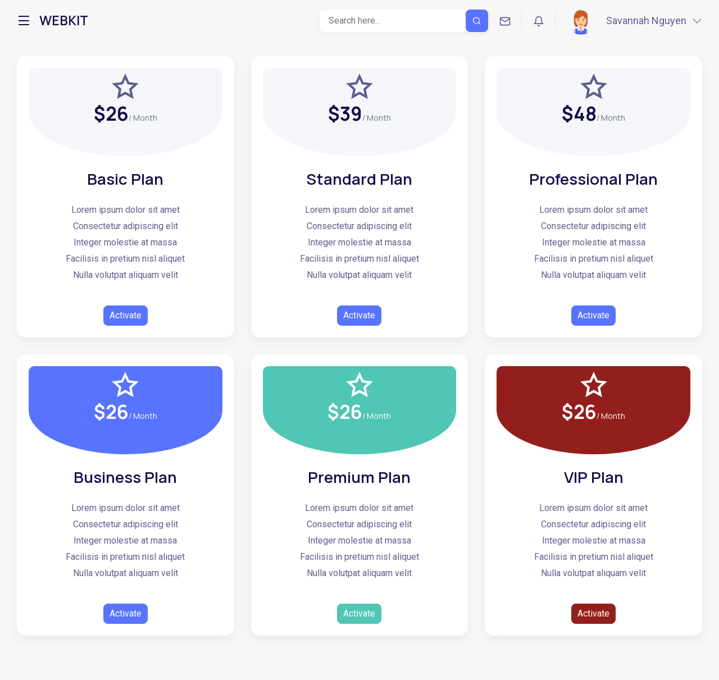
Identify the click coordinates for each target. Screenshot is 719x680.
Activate (126, 315)
